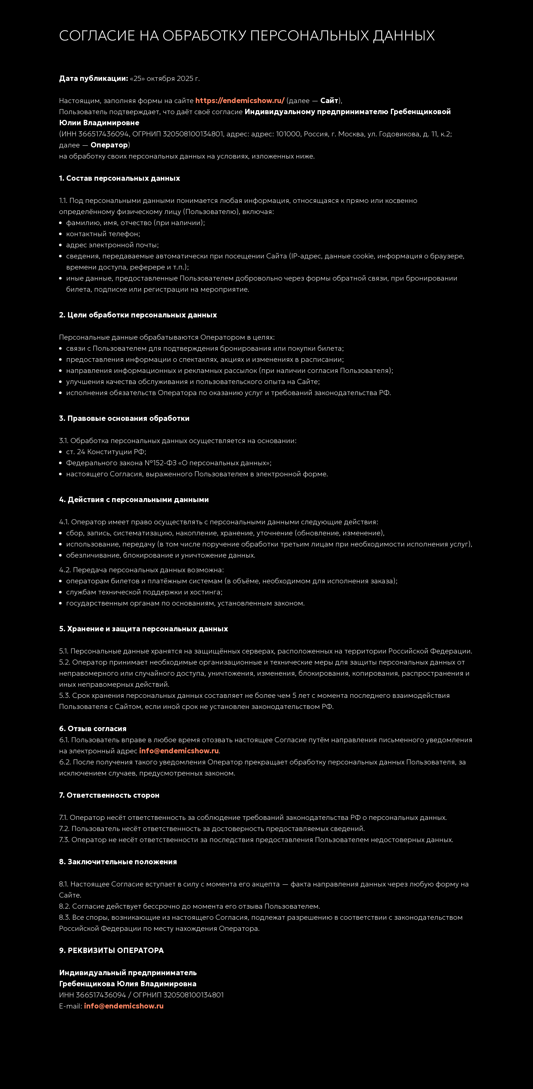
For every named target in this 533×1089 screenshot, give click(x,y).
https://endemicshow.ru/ (240, 100)
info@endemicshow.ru (179, 750)
